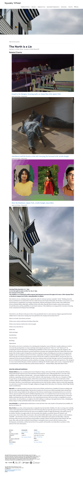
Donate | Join (64, 7)
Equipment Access (41, 7)
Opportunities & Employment (53, 7)
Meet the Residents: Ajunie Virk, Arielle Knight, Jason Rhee (33, 203)
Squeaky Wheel (24, 432)
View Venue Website (38, 442)
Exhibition (11, 443)
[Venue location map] (53, 435)
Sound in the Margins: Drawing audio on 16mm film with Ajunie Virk (36, 94)
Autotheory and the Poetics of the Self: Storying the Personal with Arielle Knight (40, 156)
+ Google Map (39, 437)
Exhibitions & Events (25, 7)
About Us (70, 7)
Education (34, 7)
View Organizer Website (26, 437)
